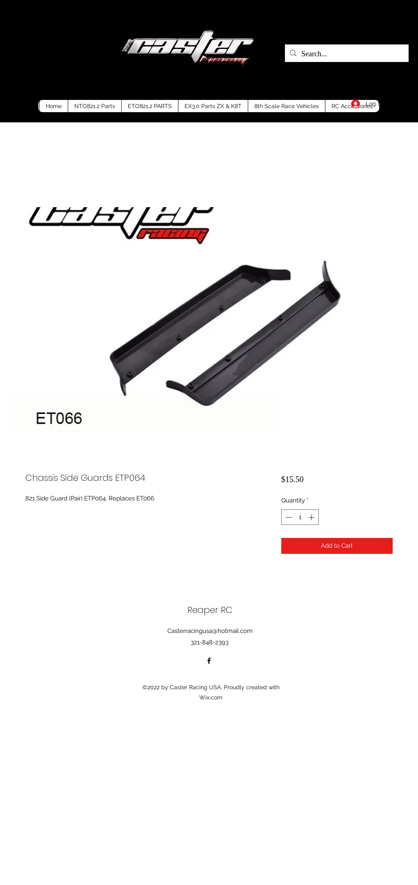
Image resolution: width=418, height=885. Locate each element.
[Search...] (346, 54)
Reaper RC (210, 610)
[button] (395, 102)
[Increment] (312, 517)
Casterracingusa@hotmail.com (210, 631)
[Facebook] (209, 661)
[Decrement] (287, 517)
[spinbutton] (300, 517)
